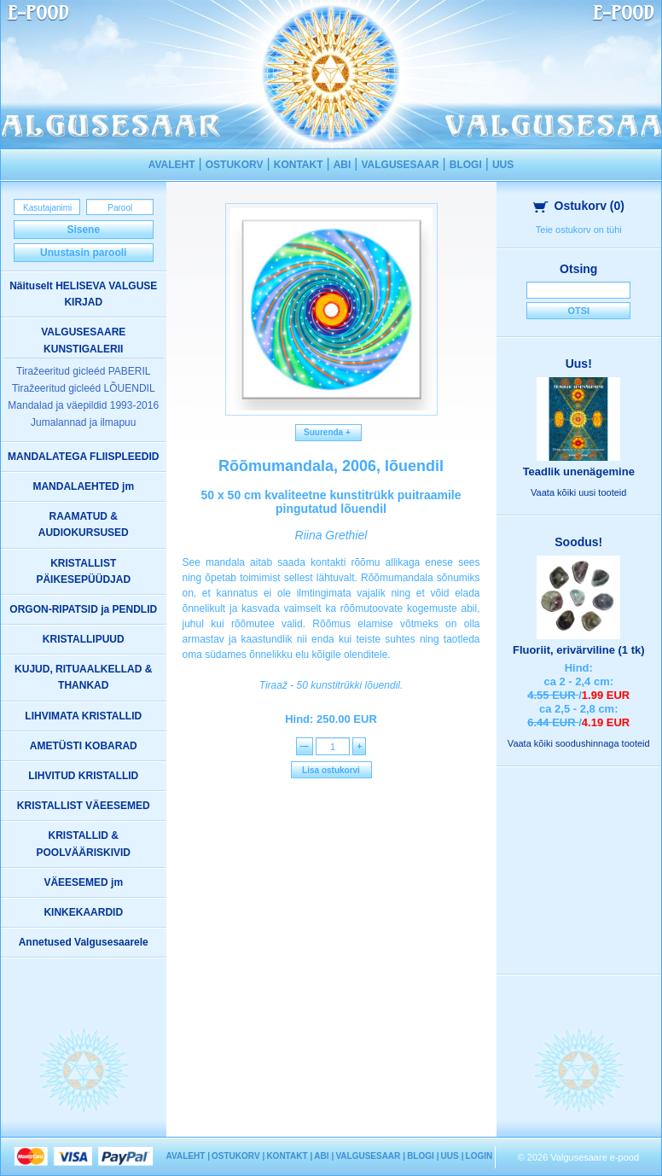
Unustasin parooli (83, 253)
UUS (503, 165)
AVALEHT (171, 165)
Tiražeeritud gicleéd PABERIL (83, 371)
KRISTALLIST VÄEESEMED (83, 806)
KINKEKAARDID (83, 912)
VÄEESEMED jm (83, 882)
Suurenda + (328, 432)
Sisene (83, 230)
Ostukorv (579, 205)
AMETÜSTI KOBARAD (83, 746)
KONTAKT (298, 165)
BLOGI (466, 165)
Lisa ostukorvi (331, 770)
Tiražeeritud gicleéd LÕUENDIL (83, 388)
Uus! (579, 363)
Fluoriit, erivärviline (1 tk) (579, 649)
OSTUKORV (235, 165)
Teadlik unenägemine (579, 471)
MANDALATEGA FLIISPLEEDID (83, 457)
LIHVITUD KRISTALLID (83, 776)
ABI (342, 165)
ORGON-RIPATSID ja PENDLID (83, 609)
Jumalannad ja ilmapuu (83, 422)
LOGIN (479, 1156)
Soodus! (578, 542)
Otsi (578, 311)
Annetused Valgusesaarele (83, 942)
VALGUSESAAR (399, 165)
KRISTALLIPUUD (84, 639)
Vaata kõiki (578, 492)
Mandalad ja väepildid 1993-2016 (83, 405)
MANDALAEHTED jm (83, 486)
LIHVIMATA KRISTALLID (83, 716)
